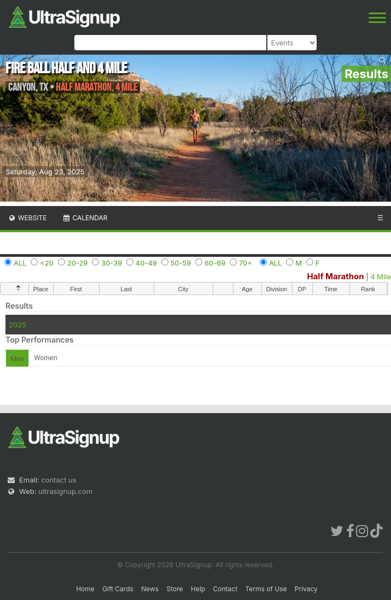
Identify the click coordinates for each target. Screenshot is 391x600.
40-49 (146, 262)
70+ (245, 262)
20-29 (77, 262)
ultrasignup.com (65, 491)
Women (45, 358)
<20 (47, 262)
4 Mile (380, 276)
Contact (225, 589)
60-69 (215, 262)
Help (198, 589)
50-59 (181, 262)
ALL (20, 262)
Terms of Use (266, 589)
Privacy (306, 589)
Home (85, 589)
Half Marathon (335, 276)
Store (175, 589)
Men (17, 359)
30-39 (111, 262)
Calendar (85, 218)
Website (27, 218)
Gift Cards (117, 589)
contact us (58, 479)
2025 (17, 324)
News (150, 589)
